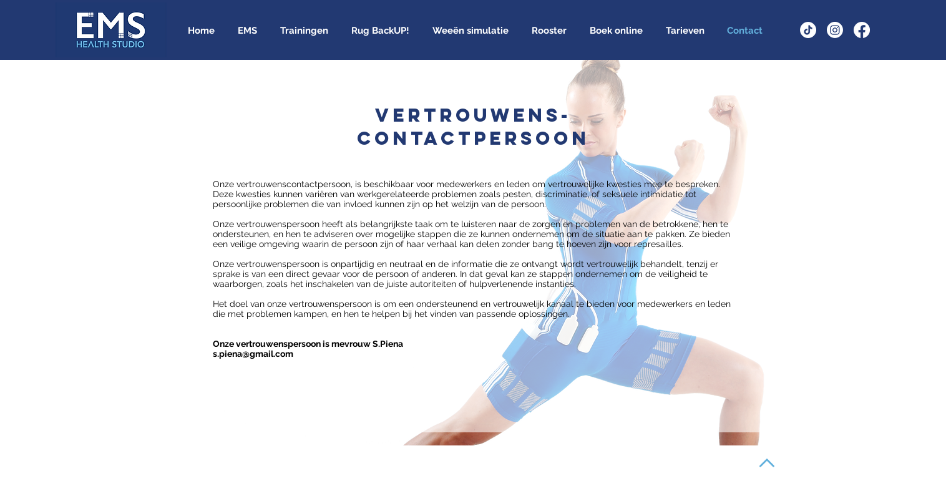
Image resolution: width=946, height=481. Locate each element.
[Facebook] (862, 30)
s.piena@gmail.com (253, 354)
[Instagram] (835, 30)
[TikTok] (808, 30)
